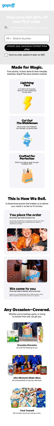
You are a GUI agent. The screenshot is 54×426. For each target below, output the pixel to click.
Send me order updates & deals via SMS (27, 55)
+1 (7, 38)
